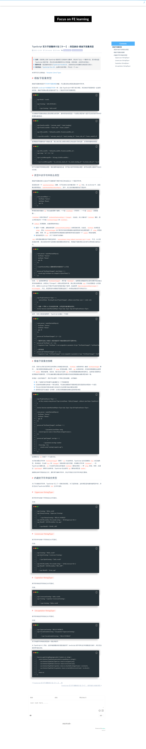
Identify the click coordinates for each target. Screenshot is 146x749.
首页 (110, 3)
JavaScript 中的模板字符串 (46, 88)
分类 (115, 3)
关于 (129, 3)
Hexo (70, 742)
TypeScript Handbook (60, 64)
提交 (101, 710)
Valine (103, 723)
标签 (124, 3)
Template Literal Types (53, 72)
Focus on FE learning (73, 19)
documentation (77, 50)
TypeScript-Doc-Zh (49, 67)
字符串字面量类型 (51, 84)
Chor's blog (20, 3)
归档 (120, 3)
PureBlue (84, 742)
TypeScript (67, 50)
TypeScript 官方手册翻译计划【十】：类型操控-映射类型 (81, 680)
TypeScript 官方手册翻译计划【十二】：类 (47, 677)
